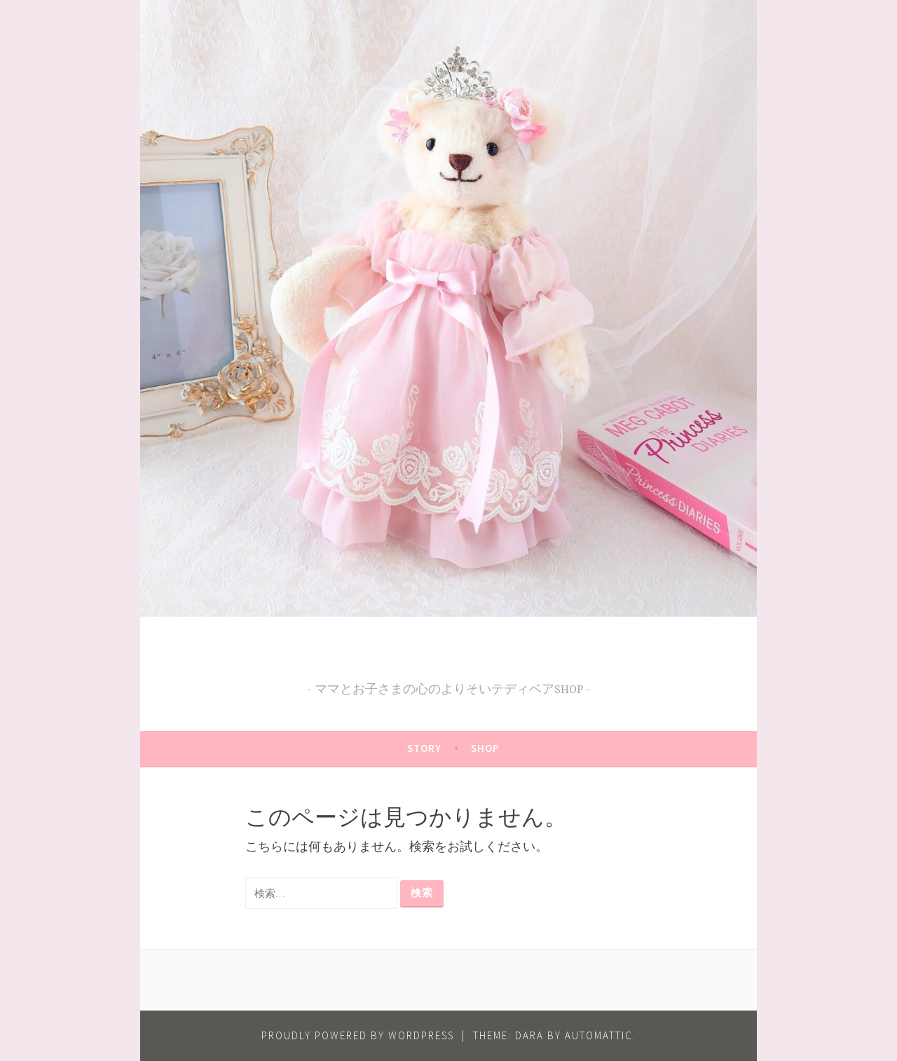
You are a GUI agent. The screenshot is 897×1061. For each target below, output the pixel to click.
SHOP (485, 748)
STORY (424, 748)
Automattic (599, 1035)
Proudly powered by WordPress (357, 1035)
